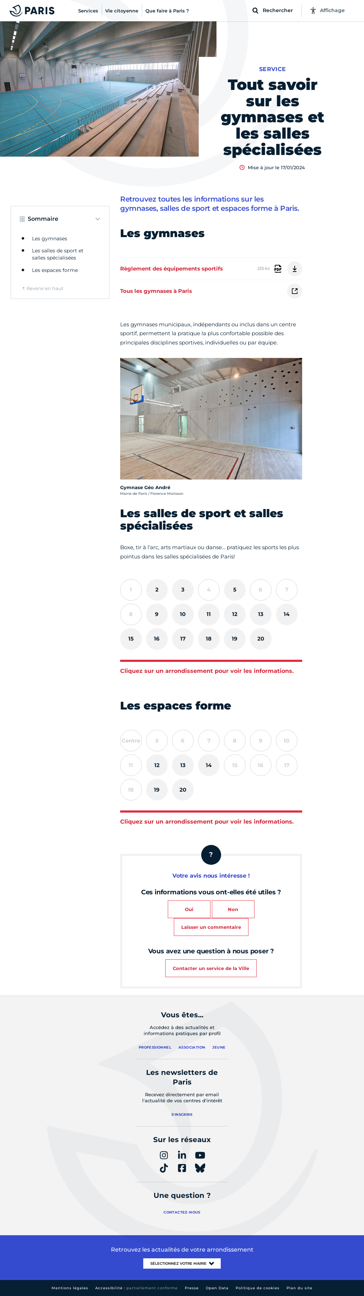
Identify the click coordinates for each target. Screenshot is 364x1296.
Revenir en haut (45, 288)
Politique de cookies (257, 1288)
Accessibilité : (136, 1288)
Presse (192, 1288)
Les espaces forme (55, 270)
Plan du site (299, 1288)
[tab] (157, 590)
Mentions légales (70, 1288)
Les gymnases (49, 238)
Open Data (217, 1288)
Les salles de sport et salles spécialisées (58, 254)
